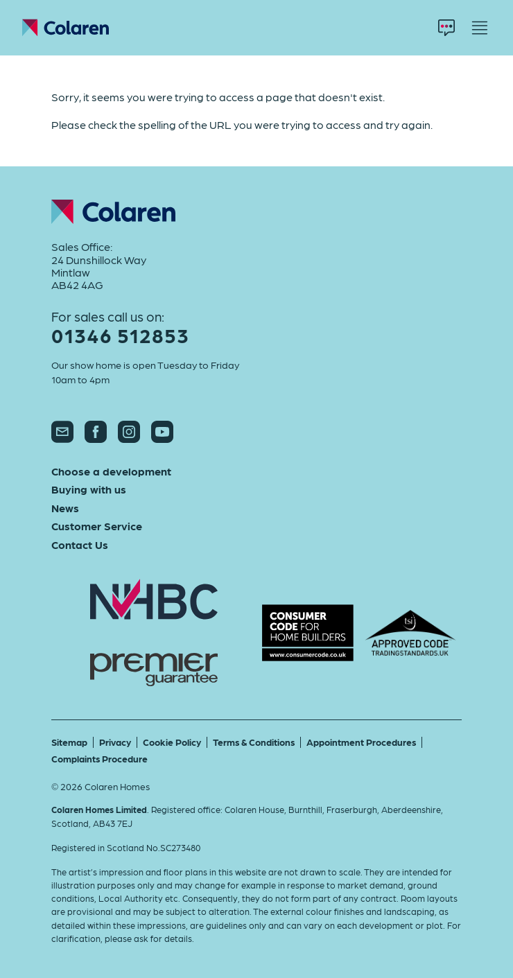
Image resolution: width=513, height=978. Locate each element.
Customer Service (96, 526)
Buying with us (88, 489)
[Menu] (479, 27)
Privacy (115, 741)
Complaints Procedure (99, 758)
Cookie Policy (172, 741)
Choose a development (111, 471)
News (65, 508)
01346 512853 (120, 335)
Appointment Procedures (361, 741)
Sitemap (69, 741)
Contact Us (79, 545)
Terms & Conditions (254, 741)
